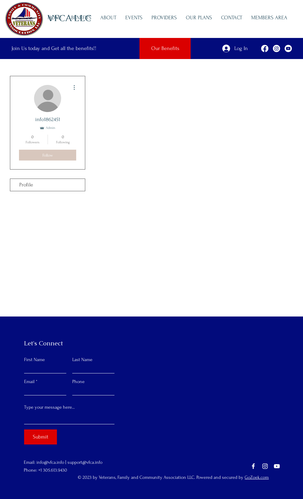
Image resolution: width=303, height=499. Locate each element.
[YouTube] (276, 466)
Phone (78, 381)
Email (29, 381)
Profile (26, 185)
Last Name (82, 359)
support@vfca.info (84, 462)
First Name (34, 359)
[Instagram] (265, 466)
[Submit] (40, 436)
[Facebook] (253, 466)
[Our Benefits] (165, 48)
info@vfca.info (50, 462)
